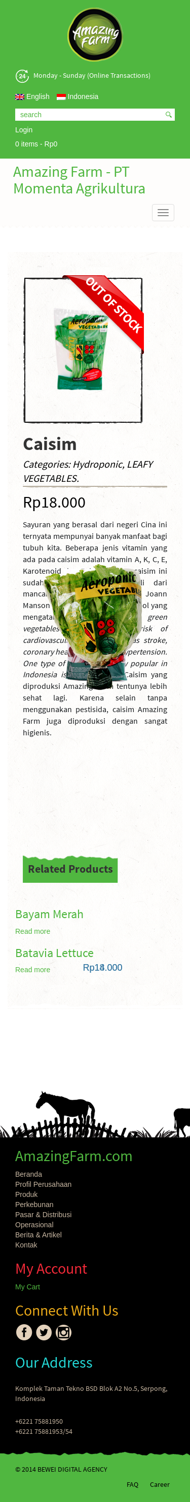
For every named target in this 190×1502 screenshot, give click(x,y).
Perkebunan (34, 1204)
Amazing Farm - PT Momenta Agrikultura (79, 179)
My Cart (27, 1287)
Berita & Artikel (38, 1235)
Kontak (26, 1245)
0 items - (36, 144)
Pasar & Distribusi (43, 1215)
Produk (26, 1194)
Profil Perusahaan (43, 1184)
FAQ (132, 1484)
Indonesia (78, 96)
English (32, 96)
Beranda (28, 1174)
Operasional (34, 1225)
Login (23, 130)
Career (160, 1484)
